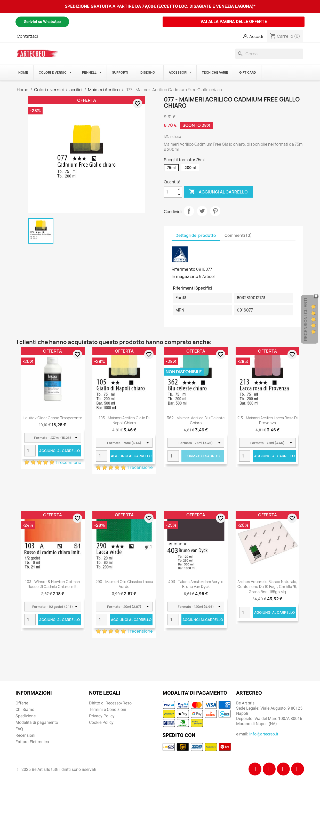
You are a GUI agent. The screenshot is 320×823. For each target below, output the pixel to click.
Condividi (189, 211)
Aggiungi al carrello (218, 192)
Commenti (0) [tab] (238, 235)
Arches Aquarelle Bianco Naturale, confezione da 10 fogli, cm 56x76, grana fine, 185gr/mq (267, 586)
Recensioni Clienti (305, 319)
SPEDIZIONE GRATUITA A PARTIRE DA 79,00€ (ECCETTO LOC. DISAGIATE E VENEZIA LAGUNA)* (160, 6)
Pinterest (215, 211)
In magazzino (185, 276)
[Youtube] (297, 769)
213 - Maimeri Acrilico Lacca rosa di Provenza (267, 420)
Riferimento (183, 269)
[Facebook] (255, 769)
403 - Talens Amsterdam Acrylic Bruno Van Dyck (195, 584)
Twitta (202, 211)
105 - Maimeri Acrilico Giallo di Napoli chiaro (124, 420)
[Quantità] (170, 192)
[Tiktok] (283, 769)
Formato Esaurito (203, 456)
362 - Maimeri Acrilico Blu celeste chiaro (196, 420)
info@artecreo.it (263, 734)
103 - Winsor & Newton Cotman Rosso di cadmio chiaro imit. (52, 584)
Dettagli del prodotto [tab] (195, 235)
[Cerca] (269, 54)
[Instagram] (269, 769)
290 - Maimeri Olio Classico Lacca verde (124, 584)
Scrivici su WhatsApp (42, 21)
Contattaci (27, 36)
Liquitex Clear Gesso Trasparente (52, 417)
